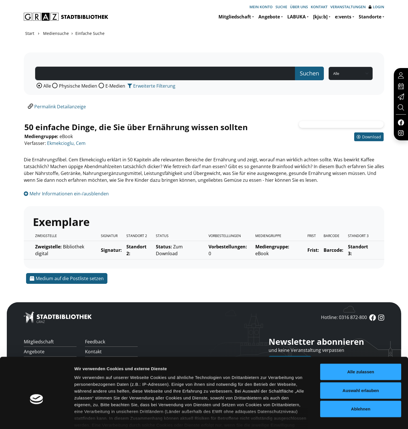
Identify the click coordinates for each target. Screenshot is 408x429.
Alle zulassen (360, 342)
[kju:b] (320, 17)
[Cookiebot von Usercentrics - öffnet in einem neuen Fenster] (36, 418)
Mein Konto (261, 6)
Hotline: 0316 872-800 (344, 317)
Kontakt (319, 6)
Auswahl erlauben (361, 360)
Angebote (269, 17)
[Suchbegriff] (165, 73)
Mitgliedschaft (234, 17)
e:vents (343, 17)
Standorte (370, 17)
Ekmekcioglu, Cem (66, 143)
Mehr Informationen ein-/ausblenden (66, 194)
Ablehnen (360, 379)
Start (29, 33)
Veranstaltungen (348, 6)
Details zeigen (301, 417)
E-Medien (115, 86)
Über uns (299, 6)
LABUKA (296, 17)
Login (376, 7)
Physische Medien (78, 86)
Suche (281, 6)
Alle (47, 86)
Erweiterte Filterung (151, 86)
